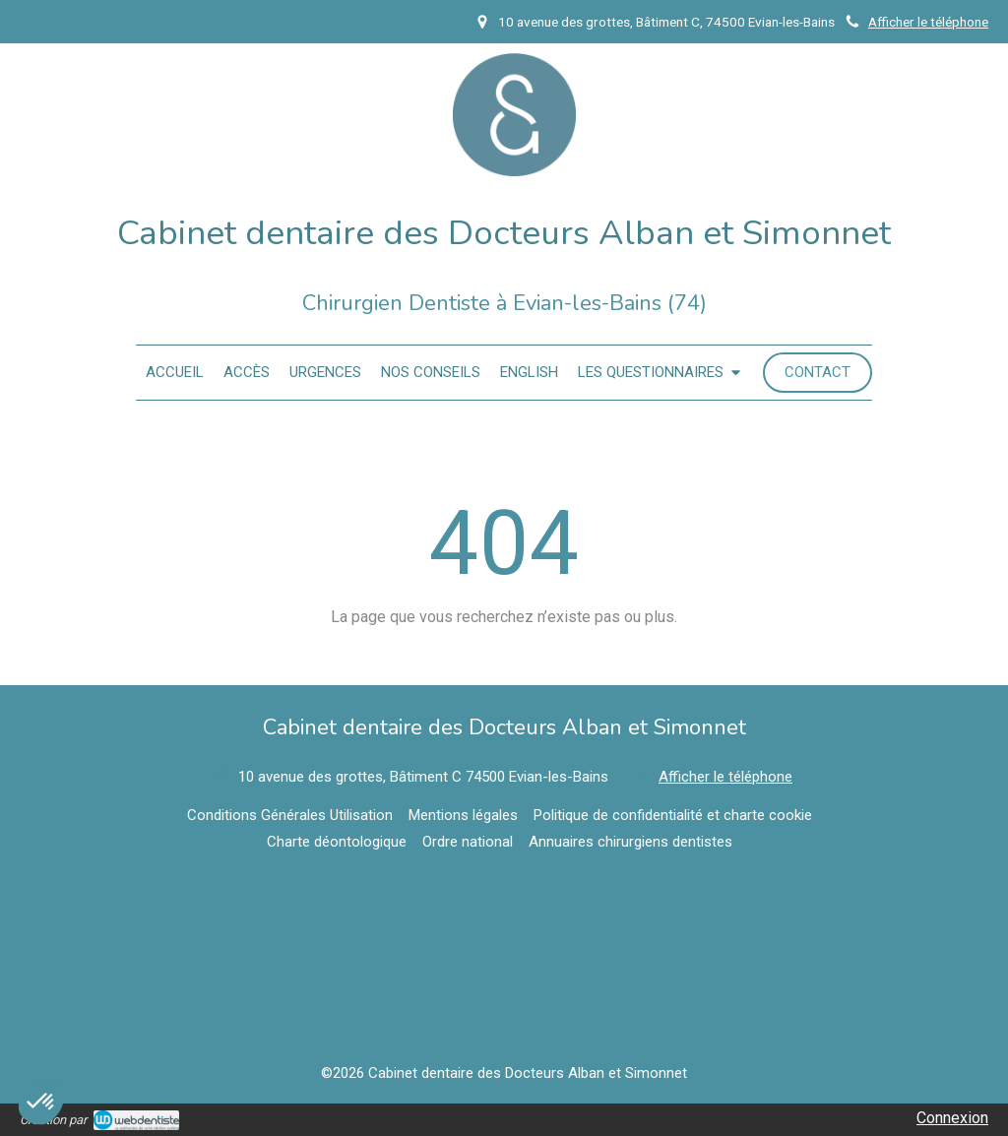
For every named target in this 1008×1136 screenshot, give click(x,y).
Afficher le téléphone (928, 22)
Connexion (952, 1117)
